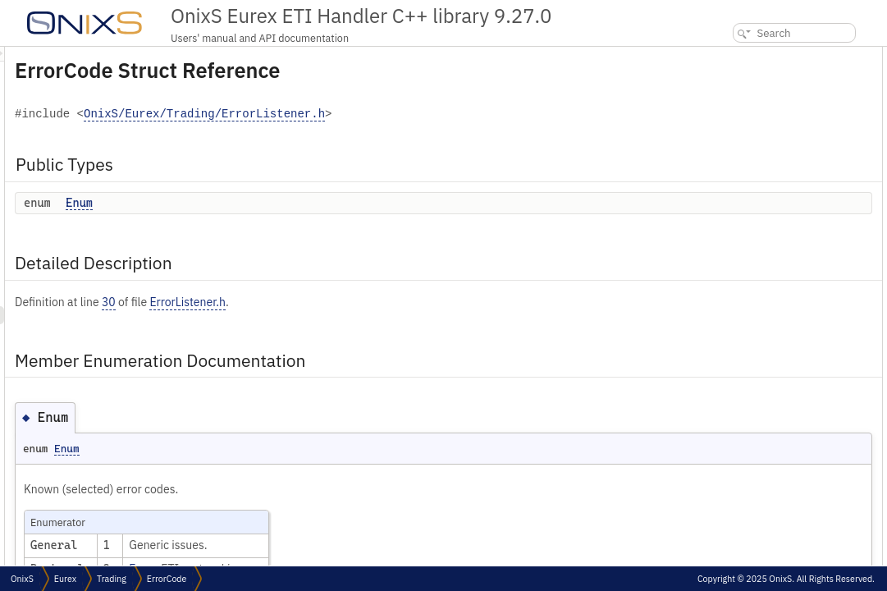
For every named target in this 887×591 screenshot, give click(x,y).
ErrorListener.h (392, 302)
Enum (284, 202)
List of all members (746, 146)
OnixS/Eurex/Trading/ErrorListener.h (409, 114)
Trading (111, 578)
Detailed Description (751, 91)
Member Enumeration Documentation (790, 109)
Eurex (65, 578)
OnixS (22, 578)
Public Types (733, 55)
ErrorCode (167, 578)
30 (314, 302)
